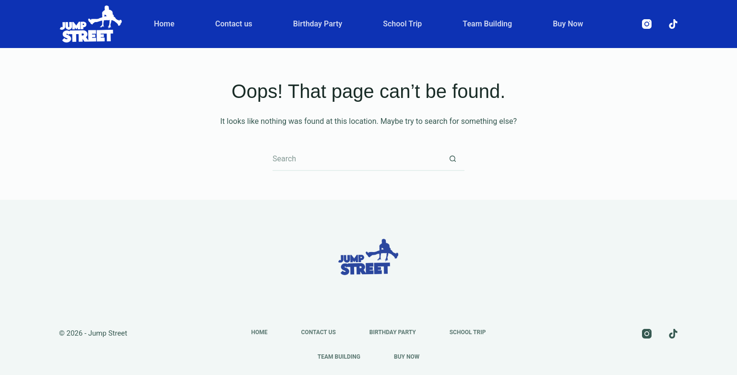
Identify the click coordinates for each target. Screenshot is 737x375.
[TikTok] (673, 24)
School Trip (402, 23)
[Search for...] (356, 159)
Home (164, 23)
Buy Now (568, 23)
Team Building (487, 23)
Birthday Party (317, 23)
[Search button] (452, 159)
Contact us (233, 23)
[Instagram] (647, 24)
